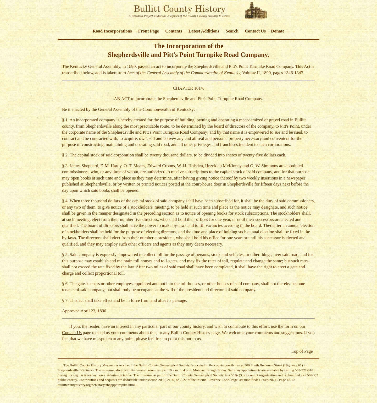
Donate (277, 31)
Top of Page (302, 351)
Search (232, 31)
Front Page (148, 31)
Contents (173, 31)
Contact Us (255, 31)
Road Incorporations (112, 31)
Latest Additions (203, 31)
